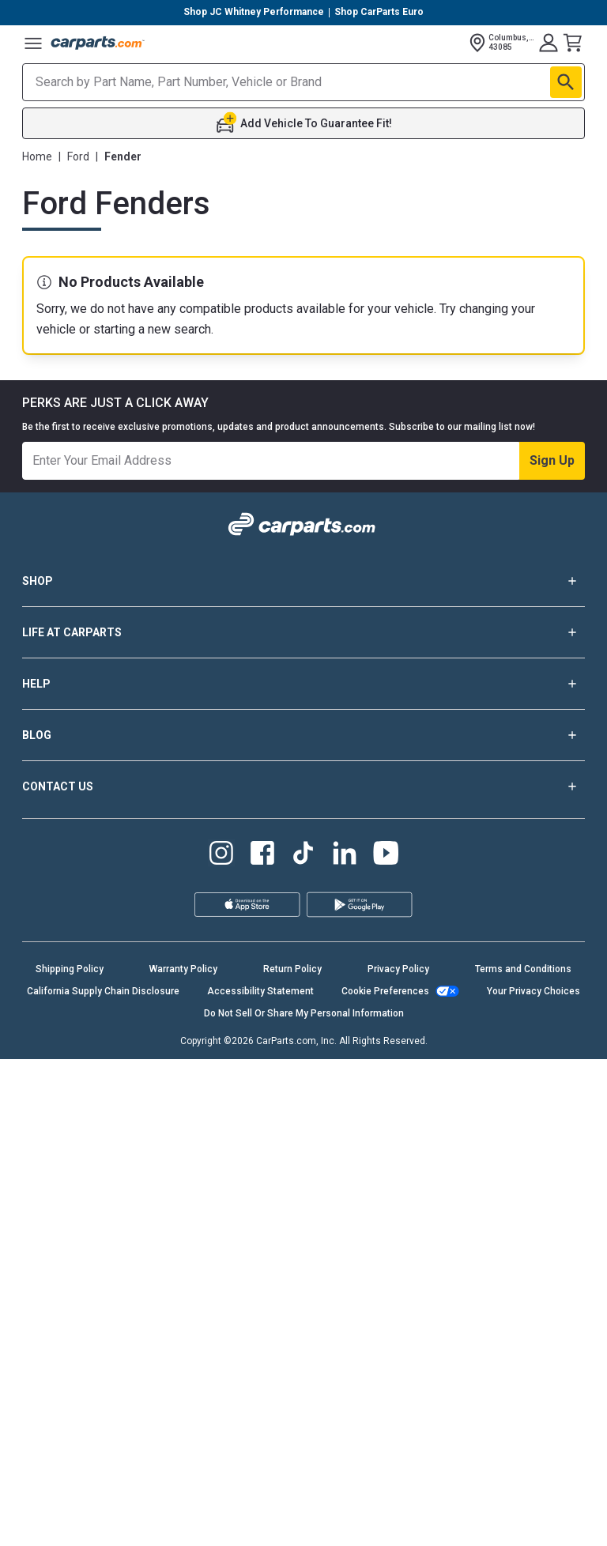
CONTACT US (303, 786)
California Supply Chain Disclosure (103, 991)
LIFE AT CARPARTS (303, 632)
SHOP (303, 581)
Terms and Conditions (523, 969)
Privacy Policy (398, 969)
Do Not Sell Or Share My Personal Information (304, 1013)
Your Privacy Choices (533, 991)
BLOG (303, 735)
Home (37, 156)
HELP (303, 683)
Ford (78, 156)
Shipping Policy (70, 969)
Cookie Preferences (385, 991)
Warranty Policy (183, 969)
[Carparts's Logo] (98, 42)
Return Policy (292, 969)
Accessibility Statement (260, 991)
